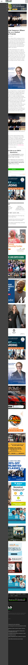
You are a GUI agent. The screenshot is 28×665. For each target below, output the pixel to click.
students (8, 204)
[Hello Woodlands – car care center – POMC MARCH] (14, 408)
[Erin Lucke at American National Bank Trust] (13, 88)
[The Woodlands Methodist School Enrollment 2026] (14, 523)
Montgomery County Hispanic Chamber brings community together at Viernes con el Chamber (13, 223)
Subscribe (16, 595)
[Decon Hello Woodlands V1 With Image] (14, 505)
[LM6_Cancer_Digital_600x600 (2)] (14, 302)
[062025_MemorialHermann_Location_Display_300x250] (14, 555)
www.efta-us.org (20, 144)
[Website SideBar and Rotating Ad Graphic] (14, 431)
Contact (12, 595)
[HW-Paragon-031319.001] (14, 572)
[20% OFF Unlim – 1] (14, 480)
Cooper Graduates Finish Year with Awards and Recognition (7, 208)
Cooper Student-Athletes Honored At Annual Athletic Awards (19, 208)
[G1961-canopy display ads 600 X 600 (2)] (14, 252)
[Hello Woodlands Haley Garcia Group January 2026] (14, 334)
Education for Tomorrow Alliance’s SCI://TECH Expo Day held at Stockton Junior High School (13, 216)
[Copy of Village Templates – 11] (13, 199)
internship (4, 204)
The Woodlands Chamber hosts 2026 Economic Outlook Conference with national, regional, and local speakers (13, 220)
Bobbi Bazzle (5, 36)
